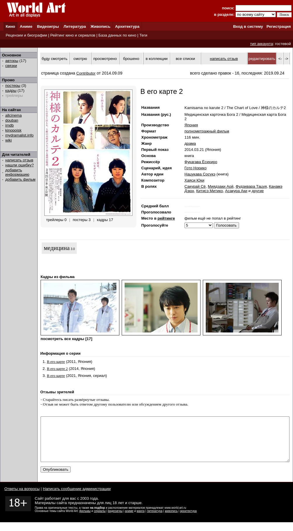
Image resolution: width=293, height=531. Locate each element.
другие (258, 191)
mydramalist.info (19, 135)
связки (11, 65)
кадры (10, 90)
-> (286, 58)
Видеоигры (48, 26)
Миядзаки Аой (220, 186)
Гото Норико (195, 168)
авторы (11, 60)
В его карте (56, 361)
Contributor (86, 73)
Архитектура (127, 26)
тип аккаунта (261, 44)
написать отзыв (19, 160)
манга (140, 519)
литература (154, 519)
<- (280, 58)
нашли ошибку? (19, 165)
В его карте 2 (57, 368)
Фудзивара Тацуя (251, 186)
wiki (8, 140)
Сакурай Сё (195, 186)
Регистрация (278, 26)
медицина (57, 247)
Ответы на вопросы (22, 497)
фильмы (85, 519)
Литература (75, 26)
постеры (12, 85)
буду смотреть (54, 58)
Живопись (100, 26)
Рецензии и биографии (26, 35)
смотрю (80, 58)
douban (11, 120)
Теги (143, 35)
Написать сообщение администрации (77, 497)
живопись (171, 519)
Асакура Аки (236, 191)
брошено (131, 58)
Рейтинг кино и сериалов (72, 35)
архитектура (188, 519)
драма (190, 143)
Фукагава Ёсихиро (200, 162)
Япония (191, 125)
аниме (129, 519)
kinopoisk (13, 130)
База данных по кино (117, 35)
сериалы (100, 519)
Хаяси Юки (194, 180)
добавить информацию (17, 172)
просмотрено (105, 58)
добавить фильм (20, 179)
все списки (185, 58)
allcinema (13, 115)
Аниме (26, 26)
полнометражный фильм (206, 131)
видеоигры (115, 519)
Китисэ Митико (209, 191)
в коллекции (157, 58)
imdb (9, 125)
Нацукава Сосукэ (199, 174)
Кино (10, 26)
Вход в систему (248, 26)
